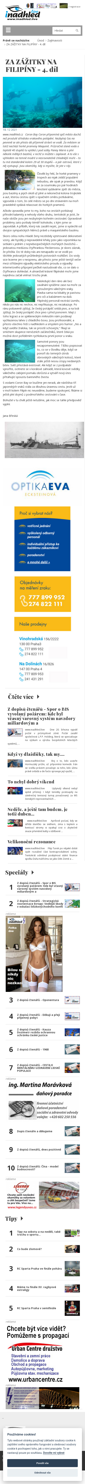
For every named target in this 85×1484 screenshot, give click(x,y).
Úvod (40, 40)
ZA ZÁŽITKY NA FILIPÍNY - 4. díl (25, 44)
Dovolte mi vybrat (53, 1453)
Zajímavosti (54, 40)
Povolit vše (42, 1463)
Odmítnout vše (42, 1472)
